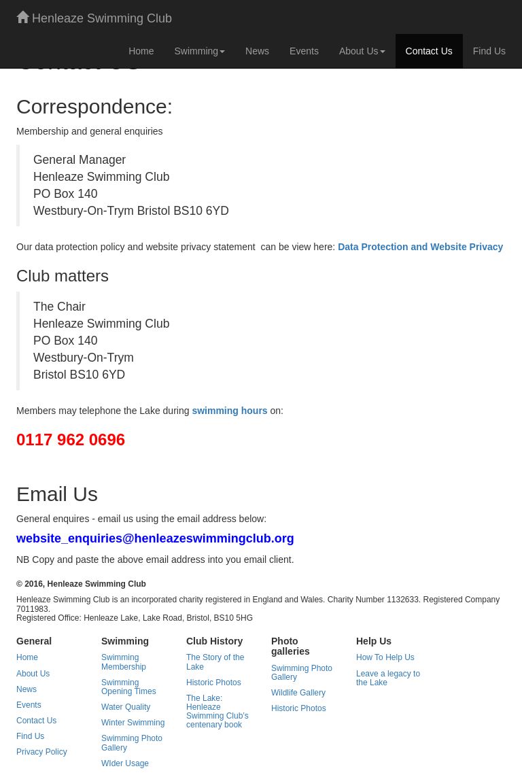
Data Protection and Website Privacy (420, 246)
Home (141, 51)
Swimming (200, 51)
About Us (362, 51)
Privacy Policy (41, 752)
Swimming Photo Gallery (131, 743)
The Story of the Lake (215, 662)
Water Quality (125, 707)
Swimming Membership (123, 662)
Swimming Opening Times (128, 687)
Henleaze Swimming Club (94, 18)
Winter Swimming (132, 722)
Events (304, 51)
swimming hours (229, 410)
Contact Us (429, 51)
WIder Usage (125, 763)
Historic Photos (213, 682)
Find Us (489, 51)
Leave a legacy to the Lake (388, 678)
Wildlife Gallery (298, 693)
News (257, 51)
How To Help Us (385, 657)
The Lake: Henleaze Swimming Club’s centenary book (217, 711)
